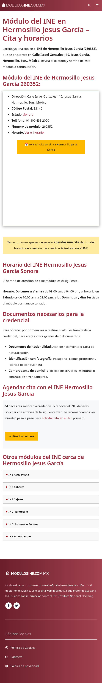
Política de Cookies (22, 648)
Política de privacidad (24, 666)
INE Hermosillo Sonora (23, 524)
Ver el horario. (35, 132)
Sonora (28, 114)
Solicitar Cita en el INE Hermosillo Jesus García (51, 147)
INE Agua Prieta (19, 474)
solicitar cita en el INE (57, 418)
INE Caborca (16, 487)
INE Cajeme (16, 499)
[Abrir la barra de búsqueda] (89, 5)
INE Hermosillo (18, 511)
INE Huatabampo (20, 536)
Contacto (16, 657)
